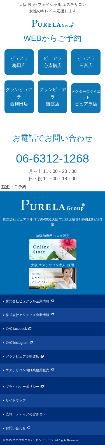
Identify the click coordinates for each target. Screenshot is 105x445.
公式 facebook (16, 329)
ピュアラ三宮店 (86, 62)
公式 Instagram (17, 343)
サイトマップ (16, 400)
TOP (5, 186)
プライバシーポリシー (22, 387)
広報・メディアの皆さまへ (26, 414)
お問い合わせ (16, 428)
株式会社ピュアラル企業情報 (27, 301)
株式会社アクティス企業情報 (27, 315)
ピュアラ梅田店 (19, 62)
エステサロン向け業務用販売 (27, 370)
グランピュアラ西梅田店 (19, 96)
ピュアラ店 (86, 97)
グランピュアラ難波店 (52, 96)
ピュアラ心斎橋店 (53, 62)
